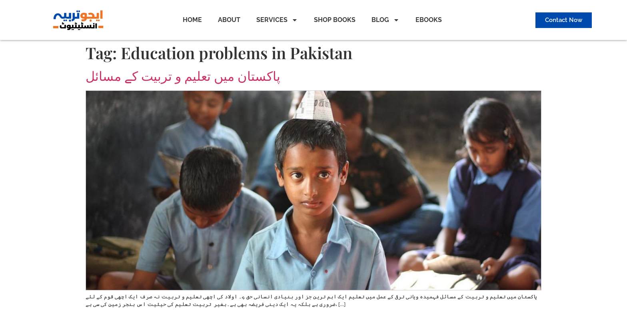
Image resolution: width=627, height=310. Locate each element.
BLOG (385, 20)
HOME (192, 20)
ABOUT (229, 20)
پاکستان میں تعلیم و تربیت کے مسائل (183, 76)
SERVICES (277, 20)
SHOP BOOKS (334, 20)
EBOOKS (428, 20)
